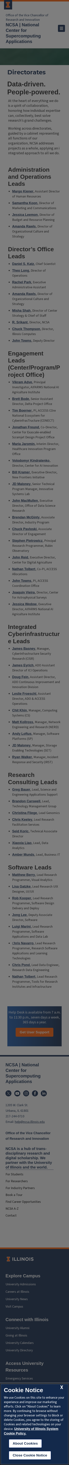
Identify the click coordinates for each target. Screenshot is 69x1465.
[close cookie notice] (61, 1387)
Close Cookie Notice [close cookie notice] (30, 1455)
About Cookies (25, 1443)
